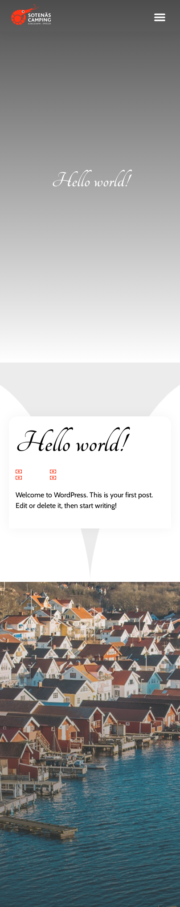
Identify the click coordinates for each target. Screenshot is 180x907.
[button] (160, 17)
